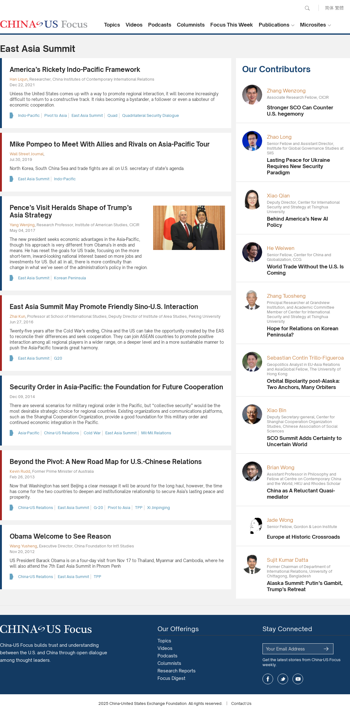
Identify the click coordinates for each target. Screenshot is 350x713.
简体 (329, 7)
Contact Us (241, 703)
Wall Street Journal (26, 154)
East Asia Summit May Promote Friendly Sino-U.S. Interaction (104, 307)
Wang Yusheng (23, 546)
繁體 (339, 7)
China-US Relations (61, 433)
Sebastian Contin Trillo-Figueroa (305, 358)
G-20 (98, 507)
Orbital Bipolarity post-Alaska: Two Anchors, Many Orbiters (303, 384)
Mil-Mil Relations (156, 433)
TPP (138, 507)
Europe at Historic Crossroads (303, 537)
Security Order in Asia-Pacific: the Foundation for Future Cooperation (116, 387)
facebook (267, 679)
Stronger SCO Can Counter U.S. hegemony (300, 110)
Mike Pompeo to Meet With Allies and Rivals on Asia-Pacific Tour (110, 144)
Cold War (92, 433)
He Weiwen (280, 248)
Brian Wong (280, 467)
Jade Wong (280, 520)
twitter (283, 679)
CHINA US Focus (44, 24)
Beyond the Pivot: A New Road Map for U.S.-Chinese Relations (106, 462)
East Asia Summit (87, 115)
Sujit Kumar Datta (287, 560)
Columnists (191, 25)
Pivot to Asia (55, 115)
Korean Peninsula (70, 278)
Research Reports (177, 670)
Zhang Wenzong (286, 90)
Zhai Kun (17, 316)
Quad (113, 115)
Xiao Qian (278, 195)
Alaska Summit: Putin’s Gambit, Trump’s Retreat (304, 586)
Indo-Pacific (29, 115)
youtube (297, 679)
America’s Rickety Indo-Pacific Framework (75, 69)
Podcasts (159, 25)
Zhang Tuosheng (286, 296)
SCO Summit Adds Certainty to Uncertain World (304, 441)
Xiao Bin (276, 410)
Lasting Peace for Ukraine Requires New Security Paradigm (298, 166)
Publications (274, 25)
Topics (112, 25)
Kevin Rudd (20, 471)
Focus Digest (171, 678)
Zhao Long (279, 137)
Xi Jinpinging (158, 507)
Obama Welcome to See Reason (60, 536)
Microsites (313, 25)
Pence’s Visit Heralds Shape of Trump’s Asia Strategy (71, 211)
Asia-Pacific (28, 433)
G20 (58, 358)
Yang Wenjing (22, 224)
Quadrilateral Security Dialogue (150, 115)
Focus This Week (231, 25)
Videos (134, 25)
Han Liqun (19, 79)
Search (307, 8)
